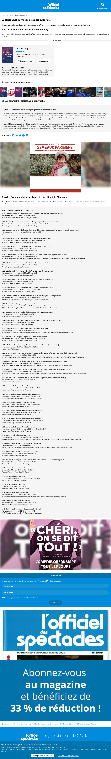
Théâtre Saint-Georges (14, 304)
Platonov (28, 501)
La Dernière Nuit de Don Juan (42, 312)
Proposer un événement (49, 724)
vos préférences (52, 749)
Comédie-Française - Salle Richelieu (18, 238)
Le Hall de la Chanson (13, 386)
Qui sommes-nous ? (8, 724)
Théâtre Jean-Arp (12, 361)
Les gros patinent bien (30, 304)
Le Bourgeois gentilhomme (39, 222)
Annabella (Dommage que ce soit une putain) (48, 460)
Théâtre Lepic (10, 509)
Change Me (26, 435)
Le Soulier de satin (38, 287)
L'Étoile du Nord (11, 345)
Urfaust (35, 451)
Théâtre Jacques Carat (13, 369)
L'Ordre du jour (46, 214)
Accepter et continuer (42, 755)
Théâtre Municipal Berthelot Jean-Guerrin (20, 378)
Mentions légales (84, 724)
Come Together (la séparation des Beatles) (51, 378)
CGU (75, 724)
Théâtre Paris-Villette (13, 435)
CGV (70, 724)
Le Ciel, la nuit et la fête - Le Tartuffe (30, 279)
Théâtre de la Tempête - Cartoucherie (19, 443)
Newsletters (64, 724)
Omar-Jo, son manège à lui (41, 296)
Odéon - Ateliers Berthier (14, 501)
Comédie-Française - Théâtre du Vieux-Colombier (30, 55)
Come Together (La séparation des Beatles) (33, 345)
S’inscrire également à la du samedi (22, 598)
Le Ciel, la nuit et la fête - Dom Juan (30, 271)
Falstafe (25, 493)
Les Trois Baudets (12, 468)
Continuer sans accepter (68, 755)
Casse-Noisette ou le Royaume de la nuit (55, 230)
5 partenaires (16, 749)
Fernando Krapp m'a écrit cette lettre (29, 509)
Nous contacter (21, 724)
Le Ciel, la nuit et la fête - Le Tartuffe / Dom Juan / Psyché (37, 255)
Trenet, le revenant (28, 386)
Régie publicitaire (34, 724)
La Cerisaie (35, 246)
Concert (22, 468)
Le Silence (44, 328)
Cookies (94, 724)
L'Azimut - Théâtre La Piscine (16, 353)
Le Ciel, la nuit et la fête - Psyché (29, 263)
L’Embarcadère (11, 255)
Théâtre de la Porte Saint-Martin (17, 222)
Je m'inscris (55, 603)
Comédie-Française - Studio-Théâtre (18, 296)
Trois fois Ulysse (47, 320)
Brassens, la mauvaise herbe (32, 394)
